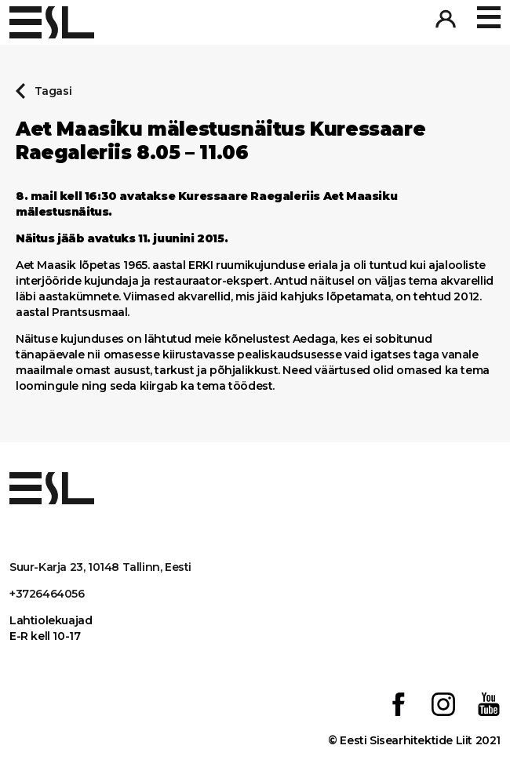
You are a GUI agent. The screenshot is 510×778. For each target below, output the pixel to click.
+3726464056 (47, 594)
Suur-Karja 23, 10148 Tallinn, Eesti (100, 567)
